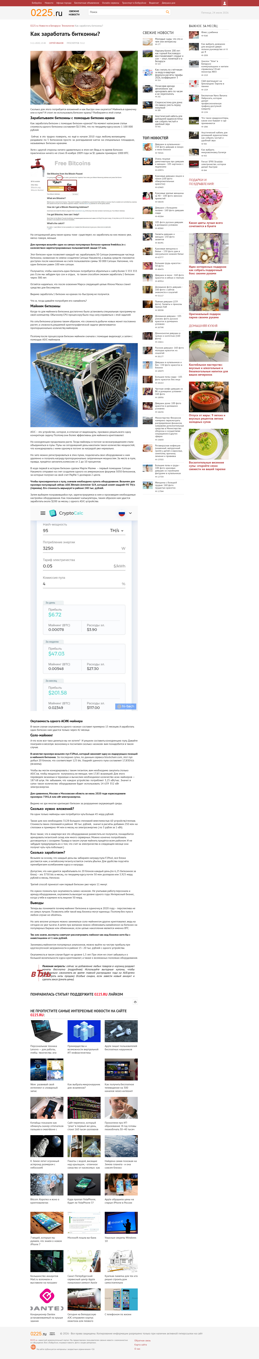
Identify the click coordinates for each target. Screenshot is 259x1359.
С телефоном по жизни (118, 1314)
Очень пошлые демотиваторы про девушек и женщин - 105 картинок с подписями (169, 163)
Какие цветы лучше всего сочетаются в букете (206, 224)
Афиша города (63, 3)
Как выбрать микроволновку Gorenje (213, 151)
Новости (49, 3)
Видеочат (154, 3)
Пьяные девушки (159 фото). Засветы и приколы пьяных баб (168, 304)
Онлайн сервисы (110, 3)
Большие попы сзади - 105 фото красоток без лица (168, 378)
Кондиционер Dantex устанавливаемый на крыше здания (46, 1318)
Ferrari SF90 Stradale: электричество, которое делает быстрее (213, 164)
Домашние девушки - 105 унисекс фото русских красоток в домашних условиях (168, 320)
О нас (137, 1349)
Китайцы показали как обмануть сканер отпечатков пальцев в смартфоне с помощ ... (46, 1128)
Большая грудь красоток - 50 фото (168, 264)
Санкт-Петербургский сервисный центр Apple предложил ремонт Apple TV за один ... (82, 1281)
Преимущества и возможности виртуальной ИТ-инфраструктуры (83, 1050)
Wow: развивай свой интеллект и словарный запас (44, 1088)
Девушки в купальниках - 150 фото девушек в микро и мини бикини (169, 147)
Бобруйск (37, 3)
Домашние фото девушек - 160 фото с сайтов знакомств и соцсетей (169, 290)
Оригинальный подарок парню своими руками (205, 315)
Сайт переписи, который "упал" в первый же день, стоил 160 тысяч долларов (83, 1126)
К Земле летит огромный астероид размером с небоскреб (44, 1165)
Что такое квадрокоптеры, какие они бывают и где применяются (214, 121)
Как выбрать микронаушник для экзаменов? (84, 1086)
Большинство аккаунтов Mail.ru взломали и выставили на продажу (44, 1280)
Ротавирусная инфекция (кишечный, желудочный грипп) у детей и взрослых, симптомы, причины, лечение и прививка (168, 451)
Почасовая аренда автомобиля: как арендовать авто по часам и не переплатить (169, 90)
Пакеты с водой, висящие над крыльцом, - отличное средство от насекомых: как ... (84, 1166)
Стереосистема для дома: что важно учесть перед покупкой (169, 105)
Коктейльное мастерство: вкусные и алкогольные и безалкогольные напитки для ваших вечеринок (208, 370)
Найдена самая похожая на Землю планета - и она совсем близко (121, 1165)
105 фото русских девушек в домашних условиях (169, 223)
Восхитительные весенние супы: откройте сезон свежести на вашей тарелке (207, 466)
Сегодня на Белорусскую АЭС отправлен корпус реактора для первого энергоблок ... (82, 1319)
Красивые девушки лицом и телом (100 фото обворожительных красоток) (169, 180)
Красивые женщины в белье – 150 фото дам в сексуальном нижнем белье (169, 251)
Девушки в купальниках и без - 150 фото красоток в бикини (168, 365)
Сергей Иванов (56, 43)
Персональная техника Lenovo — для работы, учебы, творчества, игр (43, 1050)
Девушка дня (168, 3)
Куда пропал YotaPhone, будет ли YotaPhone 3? (82, 1201)
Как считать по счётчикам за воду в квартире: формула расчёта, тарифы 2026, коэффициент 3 (169, 73)
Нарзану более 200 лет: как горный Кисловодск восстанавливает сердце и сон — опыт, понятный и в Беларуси (169, 56)
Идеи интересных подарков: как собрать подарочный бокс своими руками (208, 270)
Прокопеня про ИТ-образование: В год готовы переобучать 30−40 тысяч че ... (120, 1128)
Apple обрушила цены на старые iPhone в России (119, 1201)
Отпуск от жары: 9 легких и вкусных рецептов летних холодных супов (207, 419)
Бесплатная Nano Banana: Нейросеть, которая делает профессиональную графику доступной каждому (214, 102)
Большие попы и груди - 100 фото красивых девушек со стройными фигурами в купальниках (168, 469)
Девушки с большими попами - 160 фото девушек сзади (169, 210)
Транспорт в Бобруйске (134, 3)
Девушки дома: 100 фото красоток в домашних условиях (168, 406)
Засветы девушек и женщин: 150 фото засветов (165, 237)
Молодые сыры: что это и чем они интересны (169, 40)
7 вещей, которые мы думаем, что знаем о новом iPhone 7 (46, 1241)
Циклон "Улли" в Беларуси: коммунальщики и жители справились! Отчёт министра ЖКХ (214, 66)
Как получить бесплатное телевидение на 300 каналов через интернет (119, 1088)
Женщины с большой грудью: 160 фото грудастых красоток (166, 485)
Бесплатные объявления (86, 3)
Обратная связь (142, 1340)
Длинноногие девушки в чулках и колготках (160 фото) (167, 336)
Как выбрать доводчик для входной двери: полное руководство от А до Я (214, 48)
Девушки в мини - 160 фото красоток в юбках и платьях (169, 276)
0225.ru (33, 1340)
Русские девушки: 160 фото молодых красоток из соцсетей (169, 351)
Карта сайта (140, 1344)
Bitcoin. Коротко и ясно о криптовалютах (44, 1201)
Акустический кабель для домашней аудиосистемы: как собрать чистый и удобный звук (169, 120)
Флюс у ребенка (209, 32)
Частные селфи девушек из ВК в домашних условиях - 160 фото (169, 392)
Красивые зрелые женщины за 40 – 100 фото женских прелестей (169, 196)
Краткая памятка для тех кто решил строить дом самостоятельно (121, 1280)
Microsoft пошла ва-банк (82, 1238)
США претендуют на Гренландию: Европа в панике (212, 84)
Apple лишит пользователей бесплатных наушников (121, 1048)
